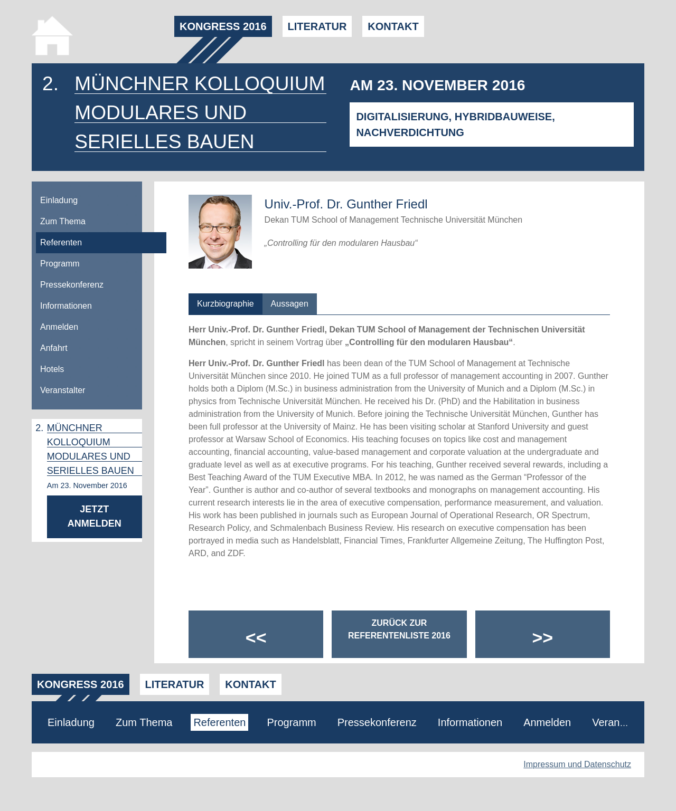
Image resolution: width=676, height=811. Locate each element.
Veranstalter (62, 390)
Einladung (59, 200)
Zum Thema (63, 221)
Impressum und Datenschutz (577, 764)
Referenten (61, 242)
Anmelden (59, 326)
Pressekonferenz (72, 284)
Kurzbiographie (225, 303)
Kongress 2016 (223, 26)
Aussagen (289, 303)
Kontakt (393, 26)
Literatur (317, 26)
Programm (60, 263)
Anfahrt (54, 348)
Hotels (52, 369)
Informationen (66, 305)
